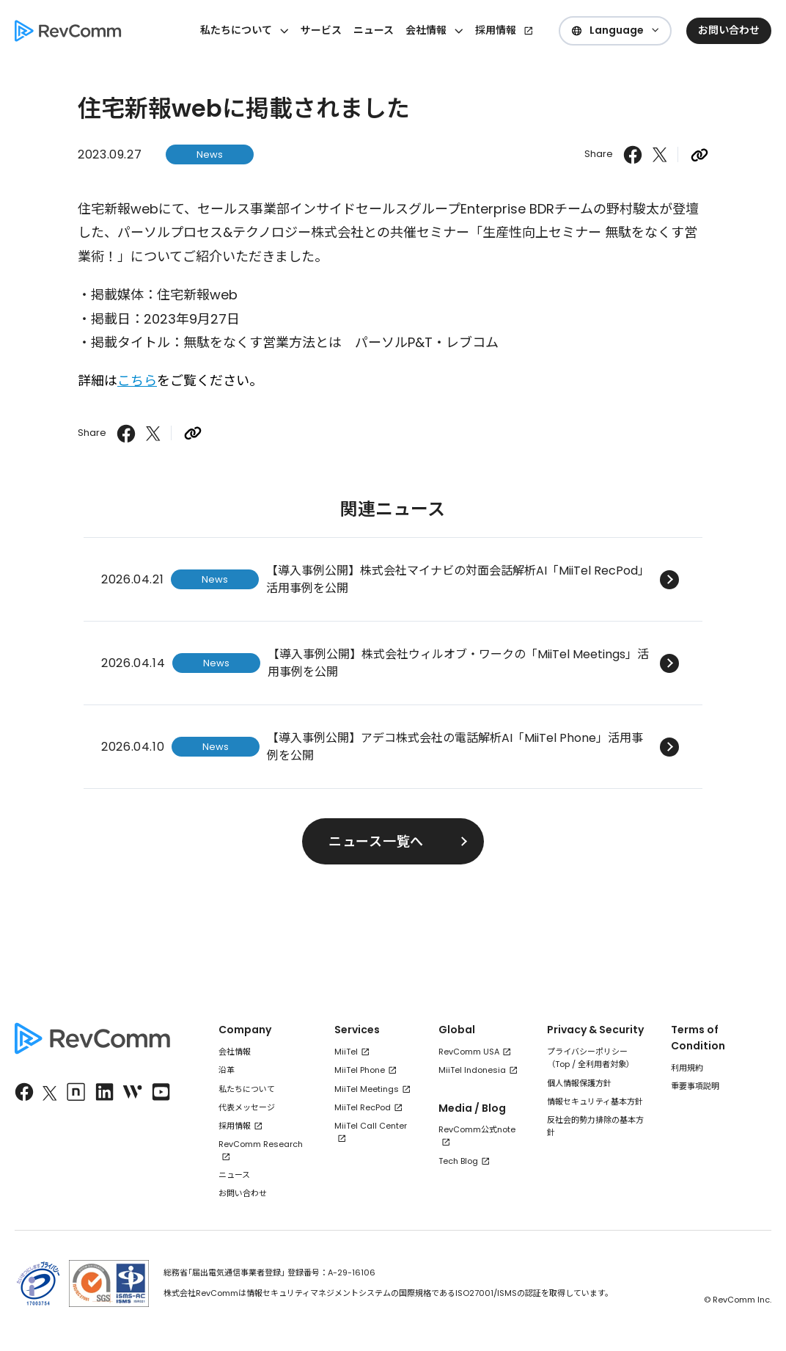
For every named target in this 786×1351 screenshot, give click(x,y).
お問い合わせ (242, 1193)
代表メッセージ (246, 1107)
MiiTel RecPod (362, 1107)
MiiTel (346, 1051)
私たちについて (246, 1089)
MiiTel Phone (359, 1070)
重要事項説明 (695, 1086)
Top (562, 1064)
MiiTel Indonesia (472, 1070)
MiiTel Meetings (366, 1089)
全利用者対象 (602, 1064)
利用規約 (687, 1068)
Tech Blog (458, 1161)
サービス (321, 30)
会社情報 (234, 1051)
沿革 (226, 1070)
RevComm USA (468, 1051)
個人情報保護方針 (579, 1083)
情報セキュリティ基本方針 (595, 1101)
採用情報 (495, 30)
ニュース (373, 30)
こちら (137, 380)
